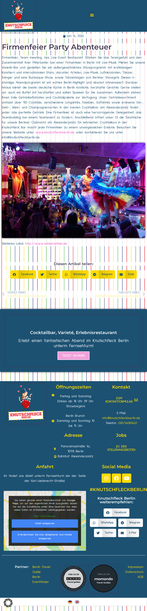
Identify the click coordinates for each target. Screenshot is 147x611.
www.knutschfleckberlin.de (55, 132)
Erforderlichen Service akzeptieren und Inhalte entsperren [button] (45, 536)
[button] (92, 15)
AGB (140, 577)
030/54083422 (127, 423)
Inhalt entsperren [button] (44, 523)
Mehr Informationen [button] (45, 516)
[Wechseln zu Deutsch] (70, 602)
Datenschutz (134, 572)
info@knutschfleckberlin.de (20, 137)
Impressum (135, 567)
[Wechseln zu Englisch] (77, 602)
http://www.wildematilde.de (46, 243)
